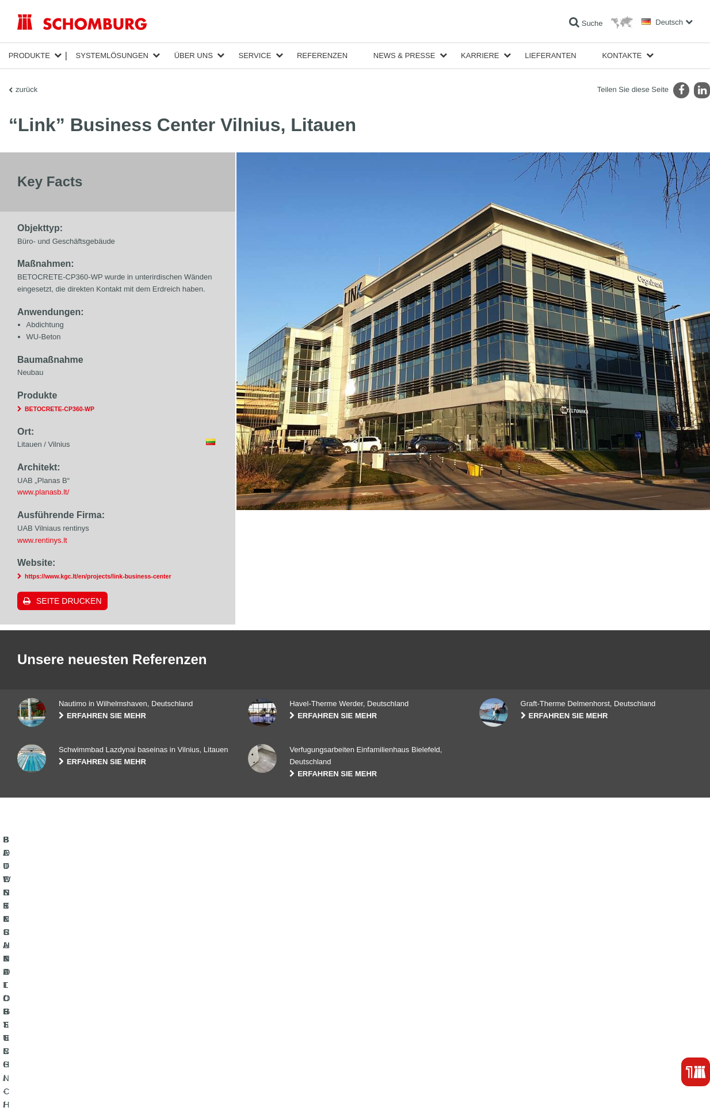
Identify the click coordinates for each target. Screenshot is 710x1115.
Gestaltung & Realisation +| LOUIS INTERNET (638, 1092)
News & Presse (404, 55)
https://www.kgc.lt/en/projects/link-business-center (98, 576)
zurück (26, 89)
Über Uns (193, 55)
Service (254, 55)
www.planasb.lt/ (43, 492)
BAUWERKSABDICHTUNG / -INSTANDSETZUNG (95, 998)
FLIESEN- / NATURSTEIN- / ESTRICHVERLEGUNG (98, 1015)
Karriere (480, 55)
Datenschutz (101, 1092)
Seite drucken (69, 601)
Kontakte (622, 55)
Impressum (64, 1092)
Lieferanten (551, 55)
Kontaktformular (272, 1032)
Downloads (265, 1015)
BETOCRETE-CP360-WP (59, 408)
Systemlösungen (112, 55)
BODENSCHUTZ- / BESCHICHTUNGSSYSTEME (94, 1032)
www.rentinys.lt (42, 540)
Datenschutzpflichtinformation (163, 1092)
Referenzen (322, 55)
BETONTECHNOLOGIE (54, 1049)
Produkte (29, 55)
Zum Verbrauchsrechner (285, 998)
